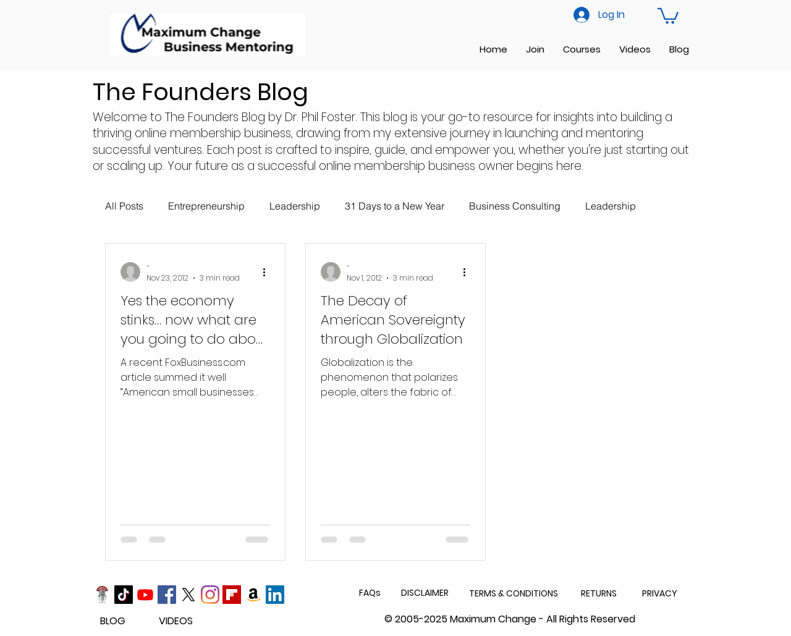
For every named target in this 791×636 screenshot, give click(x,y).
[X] (188, 594)
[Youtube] (145, 594)
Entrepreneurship (206, 206)
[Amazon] (253, 594)
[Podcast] (102, 594)
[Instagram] (210, 594)
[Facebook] (167, 594)
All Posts (124, 206)
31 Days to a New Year (394, 206)
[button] (668, 15)
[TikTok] (123, 594)
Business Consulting (514, 206)
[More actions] (268, 272)
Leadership (294, 206)
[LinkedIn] (275, 594)
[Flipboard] (231, 594)
